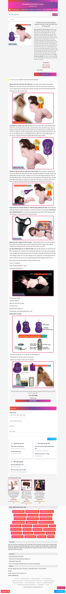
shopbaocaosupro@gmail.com (19, 573)
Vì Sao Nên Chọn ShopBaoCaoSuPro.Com (26, 584)
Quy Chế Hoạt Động (46, 578)
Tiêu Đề (12, 426)
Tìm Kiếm (55, 14)
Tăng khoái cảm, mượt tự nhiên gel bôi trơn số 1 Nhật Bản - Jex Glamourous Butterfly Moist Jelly (39, 495)
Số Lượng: (39, 70)
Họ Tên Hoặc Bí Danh (16, 421)
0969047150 (33, 6)
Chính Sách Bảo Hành (49, 580)
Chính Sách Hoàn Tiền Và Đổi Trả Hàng (33, 580)
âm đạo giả (50, 536)
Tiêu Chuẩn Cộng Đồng (29, 582)
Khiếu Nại (39, 582)
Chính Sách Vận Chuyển (17, 580)
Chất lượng (13, 412)
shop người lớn (41, 536)
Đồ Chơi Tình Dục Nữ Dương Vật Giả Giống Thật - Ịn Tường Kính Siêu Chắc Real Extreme (13, 495)
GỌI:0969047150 (5, 591)
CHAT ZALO (60, 591)
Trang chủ (12, 19)
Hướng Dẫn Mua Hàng (18, 582)
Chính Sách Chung (25, 578)
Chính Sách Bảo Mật (35, 578)
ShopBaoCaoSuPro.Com (33, 4)
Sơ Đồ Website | (41, 584)
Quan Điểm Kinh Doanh (48, 582)
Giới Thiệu (17, 578)
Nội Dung (12, 431)
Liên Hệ (47, 584)
